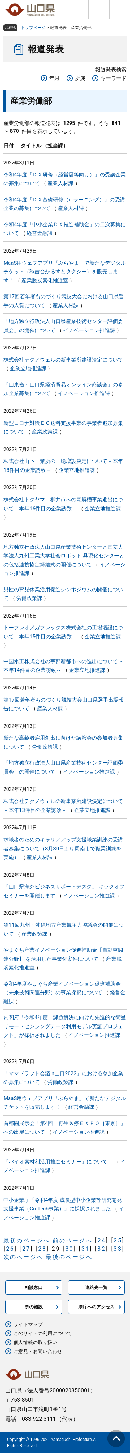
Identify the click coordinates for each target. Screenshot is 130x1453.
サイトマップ (28, 1324)
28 (42, 1248)
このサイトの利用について (43, 1333)
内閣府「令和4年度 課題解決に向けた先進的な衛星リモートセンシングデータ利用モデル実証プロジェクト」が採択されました (64, 1026)
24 (101, 1240)
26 (10, 1248)
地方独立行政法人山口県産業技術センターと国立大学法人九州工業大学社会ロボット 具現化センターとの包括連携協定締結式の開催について (63, 556)
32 (101, 1248)
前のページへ (73, 1240)
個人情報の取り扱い (35, 1342)
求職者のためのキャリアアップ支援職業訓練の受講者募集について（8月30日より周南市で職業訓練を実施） (63, 848)
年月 (54, 78)
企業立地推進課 (28, 368)
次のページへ (23, 1257)
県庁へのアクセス (96, 1306)
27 (26, 1248)
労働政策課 (29, 598)
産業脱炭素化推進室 (44, 280)
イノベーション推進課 (89, 330)
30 (69, 1248)
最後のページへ (69, 1257)
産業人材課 (60, 183)
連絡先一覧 (96, 1287)
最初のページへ (26, 1240)
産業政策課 (45, 432)
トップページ (33, 27)
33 (118, 1248)
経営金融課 (40, 233)
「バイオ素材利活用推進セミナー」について (58, 1162)
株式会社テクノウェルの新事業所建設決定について (63, 360)
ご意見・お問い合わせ (38, 1351)
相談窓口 (34, 1287)
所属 (80, 78)
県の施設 (34, 1306)
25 (118, 1240)
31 (85, 1248)
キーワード (114, 78)
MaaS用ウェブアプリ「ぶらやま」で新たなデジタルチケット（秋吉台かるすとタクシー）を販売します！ (64, 272)
